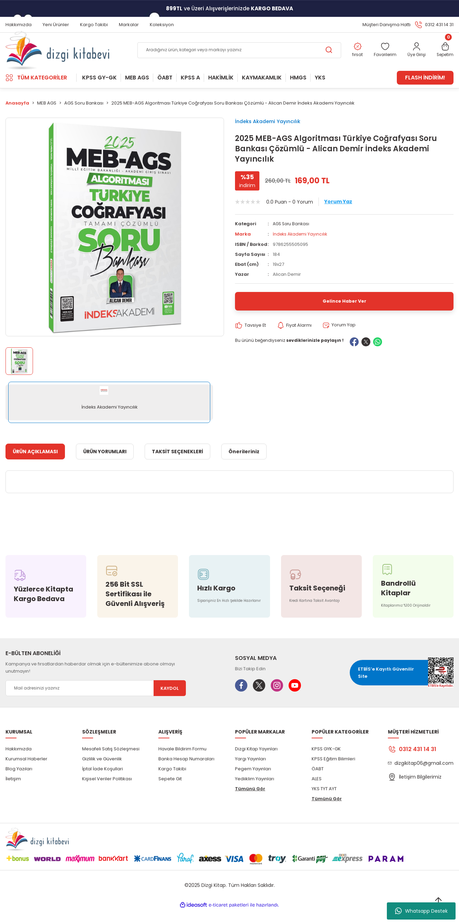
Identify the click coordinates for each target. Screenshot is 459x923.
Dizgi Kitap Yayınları (256, 762)
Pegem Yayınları (253, 782)
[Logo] (57, 57)
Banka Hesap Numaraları (186, 772)
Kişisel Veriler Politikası (107, 792)
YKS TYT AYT (324, 802)
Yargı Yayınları (250, 772)
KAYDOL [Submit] (169, 701)
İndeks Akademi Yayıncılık (274, 135)
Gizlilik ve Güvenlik (102, 772)
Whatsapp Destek (421, 911)
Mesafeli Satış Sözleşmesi (110, 762)
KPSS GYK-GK (326, 762)
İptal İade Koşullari (102, 782)
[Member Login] (413, 57)
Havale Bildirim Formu (182, 762)
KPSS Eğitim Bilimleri (333, 772)
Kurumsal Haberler (26, 772)
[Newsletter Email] (95, 701)
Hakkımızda (18, 762)
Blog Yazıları (18, 782)
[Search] (233, 57)
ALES (317, 792)
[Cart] (444, 57)
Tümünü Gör (250, 802)
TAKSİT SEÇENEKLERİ (177, 464)
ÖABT (318, 782)
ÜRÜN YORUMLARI (104, 464)
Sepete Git (170, 792)
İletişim (13, 792)
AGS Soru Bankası (292, 241)
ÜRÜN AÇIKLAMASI (35, 464)
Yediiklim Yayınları (254, 792)
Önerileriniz (243, 464)
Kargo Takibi (172, 782)
